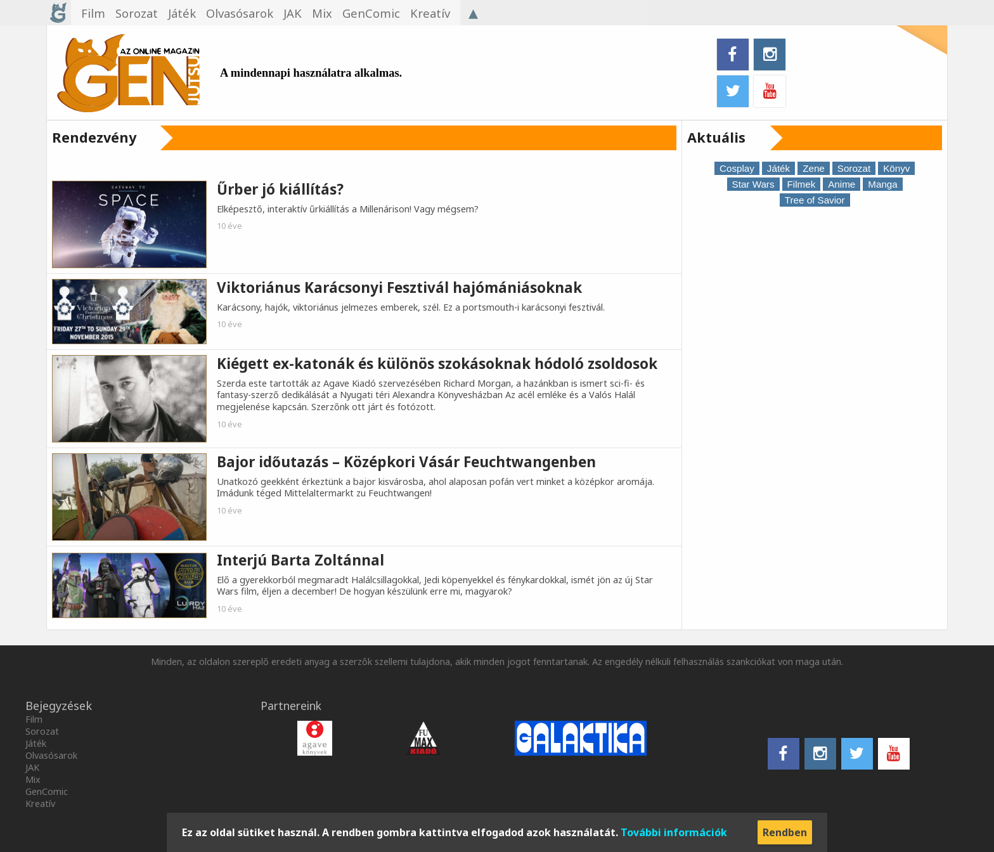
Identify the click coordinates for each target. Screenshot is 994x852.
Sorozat (853, 168)
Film (33, 719)
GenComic (46, 791)
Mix (33, 779)
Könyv (896, 168)
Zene (814, 168)
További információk (674, 832)
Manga (882, 184)
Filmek (801, 184)
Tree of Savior (815, 200)
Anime (841, 184)
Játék (778, 168)
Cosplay (737, 168)
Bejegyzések (58, 705)
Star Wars (753, 184)
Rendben (785, 832)
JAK (32, 767)
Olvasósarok (51, 755)
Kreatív (40, 803)
